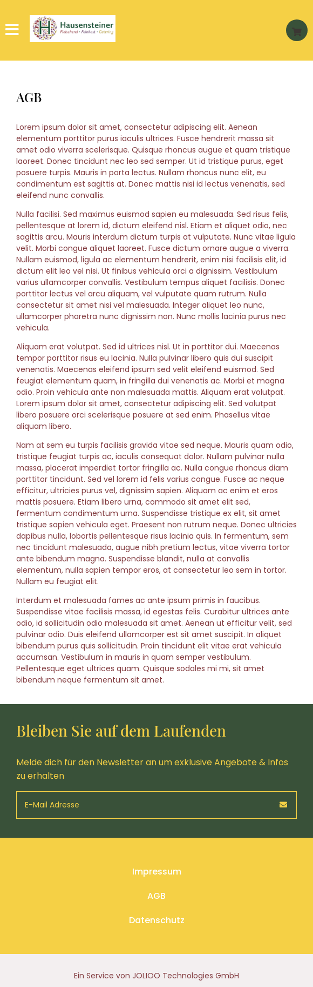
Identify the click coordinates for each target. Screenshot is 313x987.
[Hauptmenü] (13, 30)
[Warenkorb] (297, 30)
